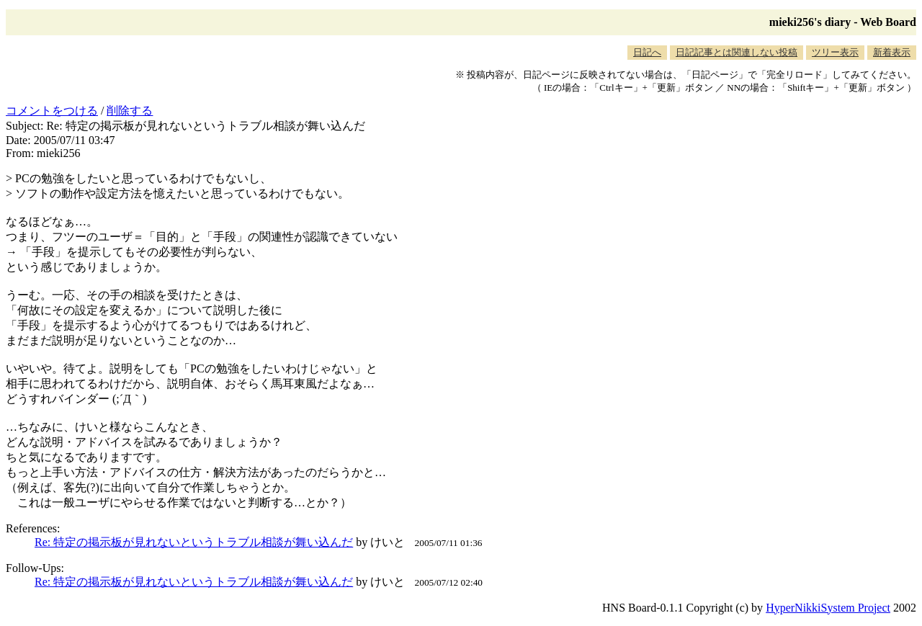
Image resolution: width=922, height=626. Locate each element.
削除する (130, 110)
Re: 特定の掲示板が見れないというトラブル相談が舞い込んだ (194, 542)
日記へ (647, 52)
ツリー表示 (835, 52)
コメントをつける (52, 110)
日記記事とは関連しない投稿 (736, 52)
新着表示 (891, 52)
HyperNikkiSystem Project (828, 608)
